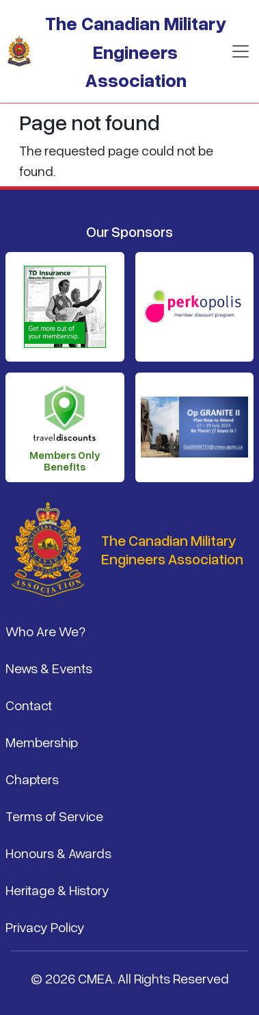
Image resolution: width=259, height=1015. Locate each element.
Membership (41, 742)
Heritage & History (57, 889)
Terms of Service (54, 815)
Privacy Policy (45, 926)
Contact (28, 705)
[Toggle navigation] (241, 51)
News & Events (48, 668)
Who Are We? (45, 631)
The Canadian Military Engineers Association (135, 51)
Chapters (32, 778)
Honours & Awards (58, 852)
